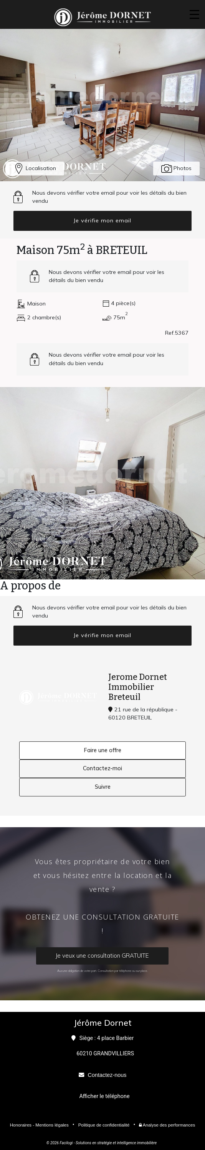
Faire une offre (102, 750)
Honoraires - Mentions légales (39, 1125)
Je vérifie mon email (102, 220)
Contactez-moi (102, 768)
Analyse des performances (167, 1125)
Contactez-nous (107, 1075)
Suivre (103, 786)
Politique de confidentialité (104, 1125)
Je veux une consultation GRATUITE (102, 955)
